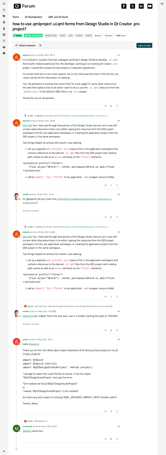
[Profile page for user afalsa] (16, 341)
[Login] (162, 3)
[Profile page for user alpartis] (16, 57)
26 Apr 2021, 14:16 (45, 194)
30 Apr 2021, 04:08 (47, 120)
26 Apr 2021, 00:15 (47, 55)
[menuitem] (162, 3)
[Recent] (4, 9)
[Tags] (4, 16)
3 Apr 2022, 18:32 (44, 339)
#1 (119, 55)
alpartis (26, 55)
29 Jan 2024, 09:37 (49, 426)
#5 (119, 339)
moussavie (27, 426)
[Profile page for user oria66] (16, 196)
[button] (4, 451)
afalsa (25, 339)
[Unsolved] (4, 53)
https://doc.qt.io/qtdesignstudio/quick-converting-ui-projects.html (71, 117)
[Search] (4, 40)
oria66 (30, 115)
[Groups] (4, 34)
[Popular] (4, 22)
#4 (119, 311)
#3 (119, 120)
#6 (119, 426)
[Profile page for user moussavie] (16, 428)
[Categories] (4, 3)
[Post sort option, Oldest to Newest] (25, 45)
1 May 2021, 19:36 (45, 311)
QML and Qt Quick (33, 35)
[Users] (4, 28)
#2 (119, 194)
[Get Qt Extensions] (4, 47)
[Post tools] (117, 106)
